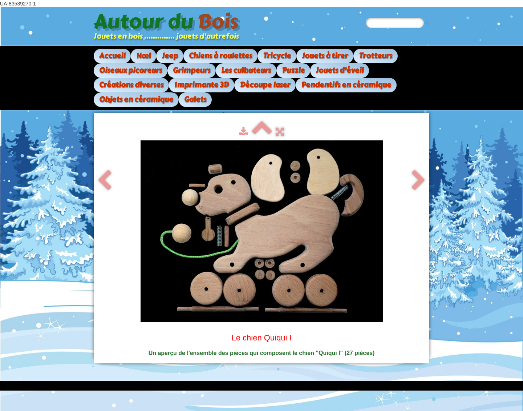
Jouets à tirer (325, 55)
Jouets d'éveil (340, 70)
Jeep (170, 55)
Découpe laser (265, 85)
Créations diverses (131, 85)
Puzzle (293, 70)
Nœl (143, 55)
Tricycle (277, 55)
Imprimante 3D (201, 85)
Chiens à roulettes (220, 55)
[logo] (169, 26)
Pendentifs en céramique (346, 85)
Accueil (112, 55)
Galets (195, 99)
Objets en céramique (136, 99)
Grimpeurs (191, 70)
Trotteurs (375, 55)
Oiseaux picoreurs (130, 70)
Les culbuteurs (246, 70)
